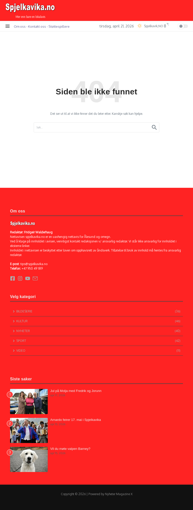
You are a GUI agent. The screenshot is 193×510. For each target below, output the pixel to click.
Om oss (20, 26)
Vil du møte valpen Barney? (70, 449)
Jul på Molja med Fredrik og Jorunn (76, 391)
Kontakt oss (37, 26)
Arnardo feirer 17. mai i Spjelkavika (75, 420)
